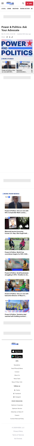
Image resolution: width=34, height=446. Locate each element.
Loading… (17, 123)
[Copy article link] (12, 37)
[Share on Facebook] (7, 37)
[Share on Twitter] (9, 37)
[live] (29, 4)
